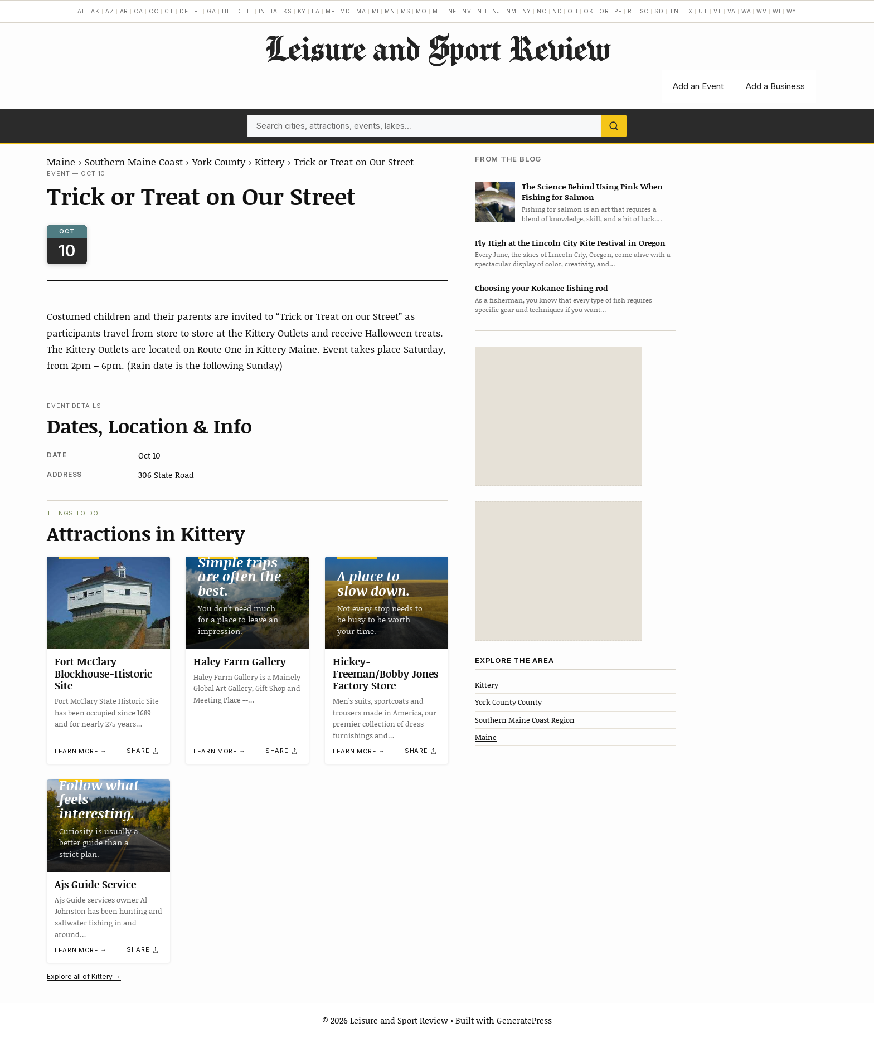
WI (777, 11)
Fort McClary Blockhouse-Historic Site (103, 673)
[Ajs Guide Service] (108, 825)
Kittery (269, 161)
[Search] (614, 126)
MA (361, 11)
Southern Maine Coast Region (525, 720)
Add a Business (775, 86)
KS (287, 11)
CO (154, 11)
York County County (508, 702)
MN (390, 11)
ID (237, 11)
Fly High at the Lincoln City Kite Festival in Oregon (570, 242)
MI (376, 11)
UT (703, 11)
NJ (496, 11)
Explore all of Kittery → (84, 976)
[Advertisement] (558, 416)
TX (688, 11)
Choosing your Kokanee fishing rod (541, 288)
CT (169, 11)
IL (250, 11)
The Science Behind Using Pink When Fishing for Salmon (592, 192)
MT (438, 11)
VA (731, 11)
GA (211, 11)
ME (330, 11)
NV (467, 11)
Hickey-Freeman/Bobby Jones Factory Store (385, 673)
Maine (61, 161)
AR (124, 11)
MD (345, 11)
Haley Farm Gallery (239, 661)
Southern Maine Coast (134, 161)
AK (95, 11)
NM (511, 11)
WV (761, 11)
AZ (109, 11)
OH (572, 11)
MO (421, 11)
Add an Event (698, 86)
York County (218, 161)
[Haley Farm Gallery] (247, 603)
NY (527, 11)
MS (406, 11)
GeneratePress (524, 1020)
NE (452, 11)
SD (659, 11)
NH (482, 11)
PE (618, 11)
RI (631, 11)
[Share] (143, 751)
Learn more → (81, 752)
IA (274, 11)
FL (198, 11)
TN (674, 11)
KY (302, 11)
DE (183, 11)
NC (542, 11)
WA (746, 11)
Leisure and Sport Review (437, 48)
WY (791, 11)
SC (644, 11)
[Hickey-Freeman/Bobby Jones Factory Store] (386, 603)
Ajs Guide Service (95, 884)
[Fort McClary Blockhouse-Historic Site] (108, 603)
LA (316, 11)
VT (717, 11)
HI (225, 11)
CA (138, 11)
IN (262, 11)
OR (604, 11)
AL (81, 11)
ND (557, 11)
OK (589, 11)
